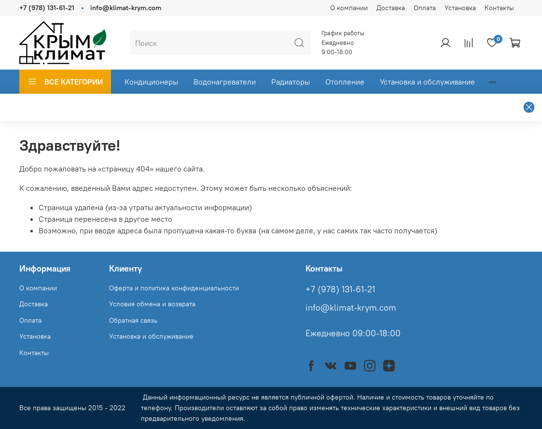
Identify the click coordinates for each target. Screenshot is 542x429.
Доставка (390, 7)
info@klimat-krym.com (125, 7)
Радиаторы (290, 81)
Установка (460, 7)
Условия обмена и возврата (152, 304)
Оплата (425, 7)
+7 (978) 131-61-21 (46, 7)
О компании (349, 7)
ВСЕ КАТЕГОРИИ (65, 81)
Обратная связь (133, 320)
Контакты (499, 7)
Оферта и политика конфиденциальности (174, 288)
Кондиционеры (151, 81)
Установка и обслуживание (427, 81)
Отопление (344, 81)
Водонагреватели (225, 81)
